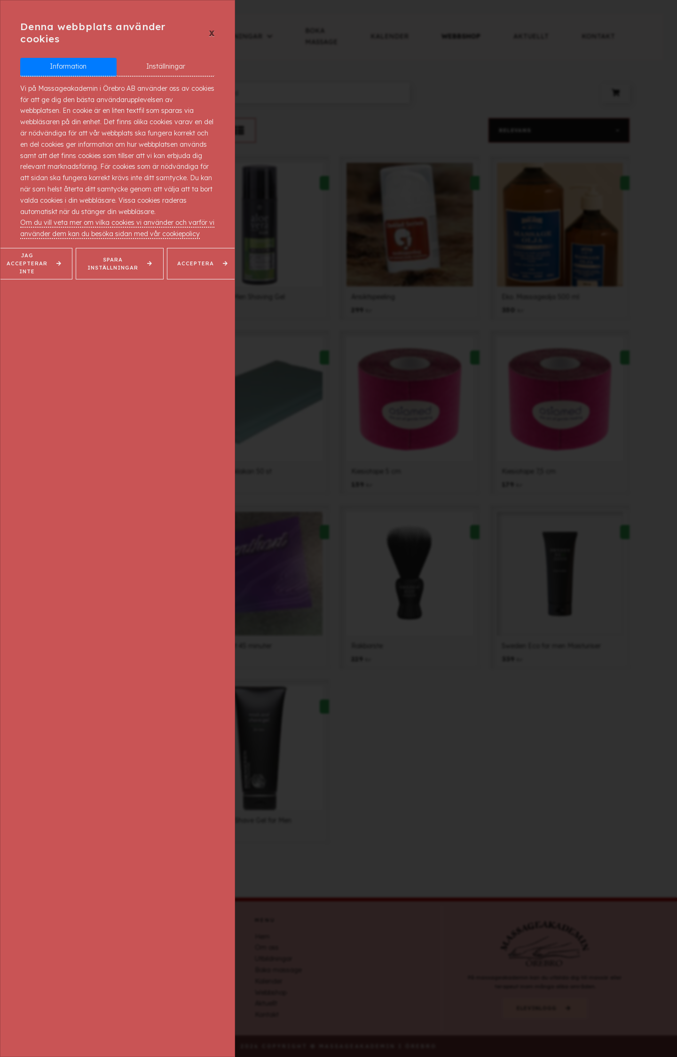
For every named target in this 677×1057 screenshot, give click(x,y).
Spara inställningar (112, 263)
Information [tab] (68, 66)
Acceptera (195, 263)
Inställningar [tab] (165, 66)
